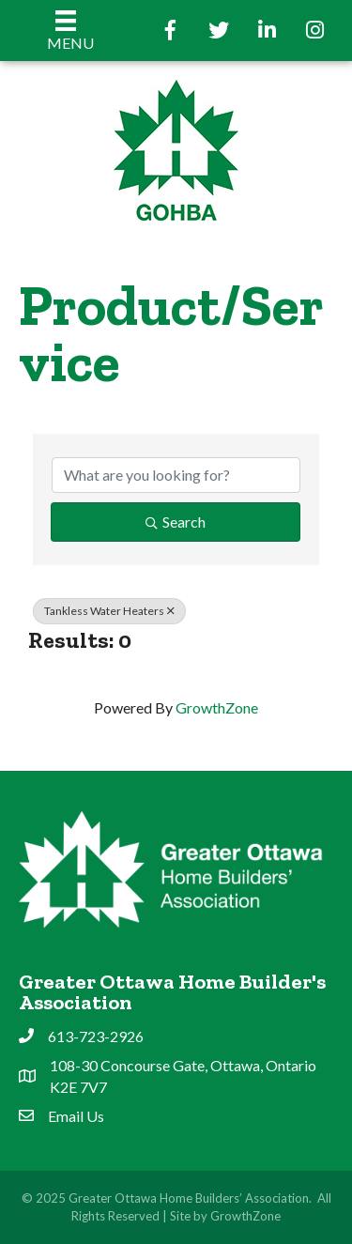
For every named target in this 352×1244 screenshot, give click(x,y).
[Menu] (66, 30)
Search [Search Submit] (175, 521)
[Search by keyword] (176, 475)
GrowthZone (217, 707)
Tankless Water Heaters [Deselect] (109, 611)
